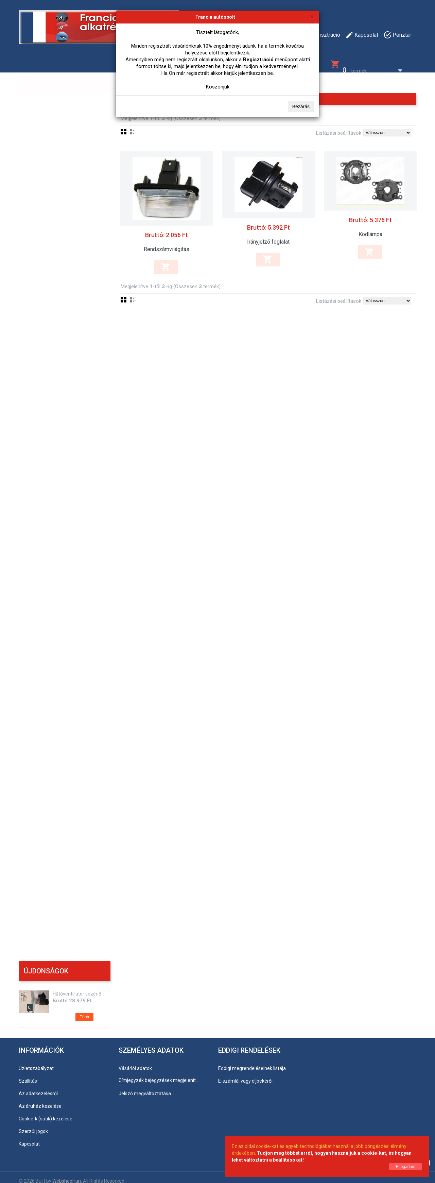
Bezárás (301, 106)
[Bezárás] (312, 16)
